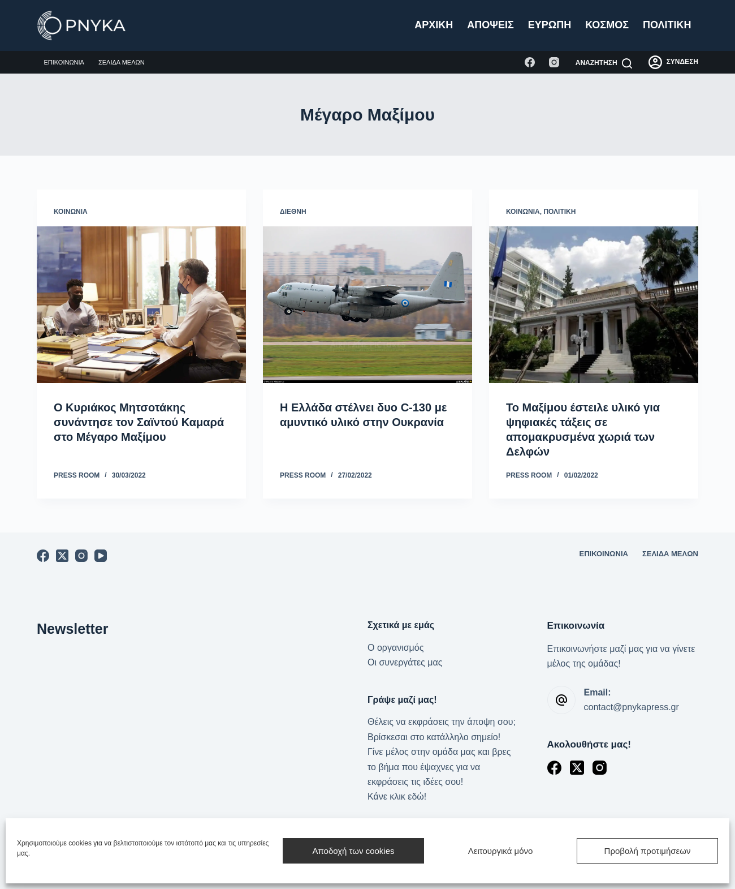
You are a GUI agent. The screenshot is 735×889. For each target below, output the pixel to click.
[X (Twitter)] (62, 555)
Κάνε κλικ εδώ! (397, 796)
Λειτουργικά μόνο (500, 851)
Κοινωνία (71, 212)
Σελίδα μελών (121, 62)
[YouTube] (100, 555)
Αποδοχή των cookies (353, 851)
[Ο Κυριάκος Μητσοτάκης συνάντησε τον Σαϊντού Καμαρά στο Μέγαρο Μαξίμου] (141, 305)
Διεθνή (293, 212)
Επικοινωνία (64, 62)
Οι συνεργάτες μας (405, 662)
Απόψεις (490, 25)
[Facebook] (530, 62)
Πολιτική (667, 25)
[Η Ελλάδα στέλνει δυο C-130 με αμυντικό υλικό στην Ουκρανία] (367, 305)
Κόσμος (607, 25)
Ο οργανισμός (395, 647)
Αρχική (433, 25)
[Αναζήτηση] (604, 63)
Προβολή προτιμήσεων (647, 851)
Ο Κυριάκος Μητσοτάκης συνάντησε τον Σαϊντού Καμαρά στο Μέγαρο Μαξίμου (139, 422)
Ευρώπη (549, 25)
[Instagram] (554, 62)
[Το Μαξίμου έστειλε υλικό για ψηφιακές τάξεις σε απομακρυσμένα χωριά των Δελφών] (593, 305)
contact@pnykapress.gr (631, 707)
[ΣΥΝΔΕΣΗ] (673, 62)
